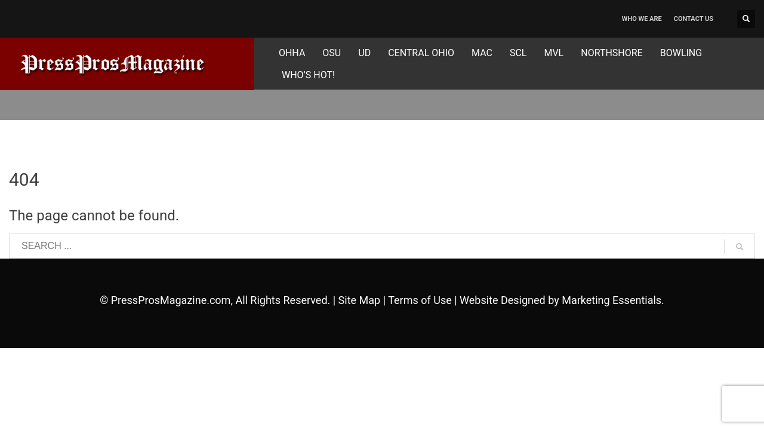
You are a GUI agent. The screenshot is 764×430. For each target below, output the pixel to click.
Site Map (359, 300)
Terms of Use (420, 300)
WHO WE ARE (642, 19)
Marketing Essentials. (613, 300)
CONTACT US (693, 19)
